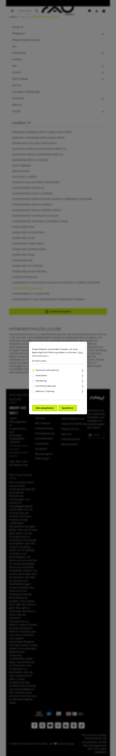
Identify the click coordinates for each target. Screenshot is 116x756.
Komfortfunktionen (46, 386)
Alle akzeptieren (45, 408)
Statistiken (41, 375)
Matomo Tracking (45, 391)
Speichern (67, 408)
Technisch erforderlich (47, 370)
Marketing (41, 380)
